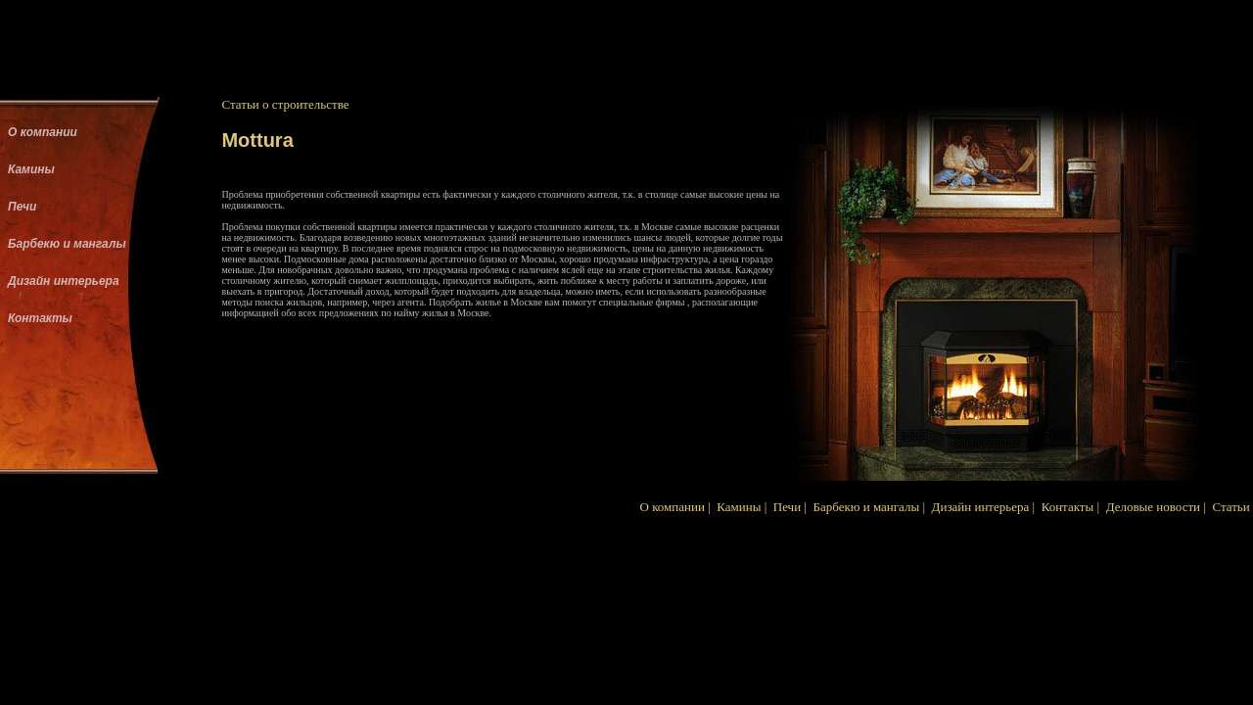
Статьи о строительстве (284, 104)
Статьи (1230, 506)
